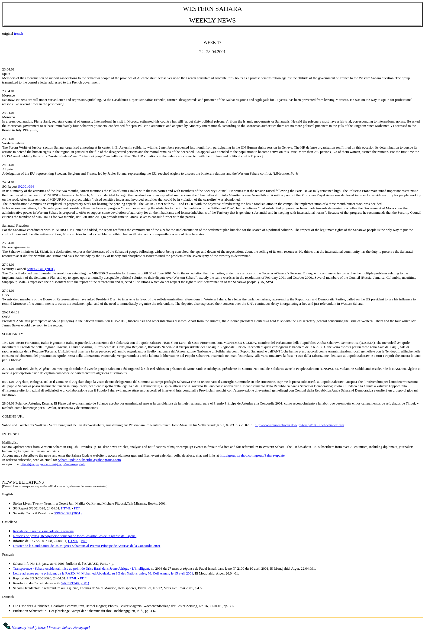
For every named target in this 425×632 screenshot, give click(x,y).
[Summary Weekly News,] (30, 627)
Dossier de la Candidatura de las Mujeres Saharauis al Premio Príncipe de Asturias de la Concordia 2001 (86, 546)
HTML (66, 508)
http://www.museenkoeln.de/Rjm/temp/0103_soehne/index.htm (299, 425)
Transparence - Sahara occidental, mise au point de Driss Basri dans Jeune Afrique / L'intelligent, (81, 568)
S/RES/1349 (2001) (40, 269)
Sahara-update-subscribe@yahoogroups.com (89, 460)
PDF (77, 508)
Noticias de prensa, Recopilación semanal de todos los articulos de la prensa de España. (74, 536)
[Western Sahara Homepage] (69, 627)
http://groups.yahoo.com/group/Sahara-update (252, 455)
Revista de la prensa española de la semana (43, 531)
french (18, 33)
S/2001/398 (26, 186)
